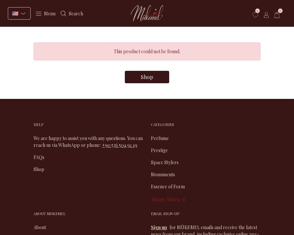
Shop (147, 76)
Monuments (163, 174)
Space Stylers (165, 162)
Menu (45, 13)
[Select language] (19, 13)
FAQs (39, 157)
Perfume (160, 138)
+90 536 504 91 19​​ (119, 145)
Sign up (159, 227)
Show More (169, 199)
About (40, 227)
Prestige (159, 150)
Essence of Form (168, 186)
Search (72, 13)
